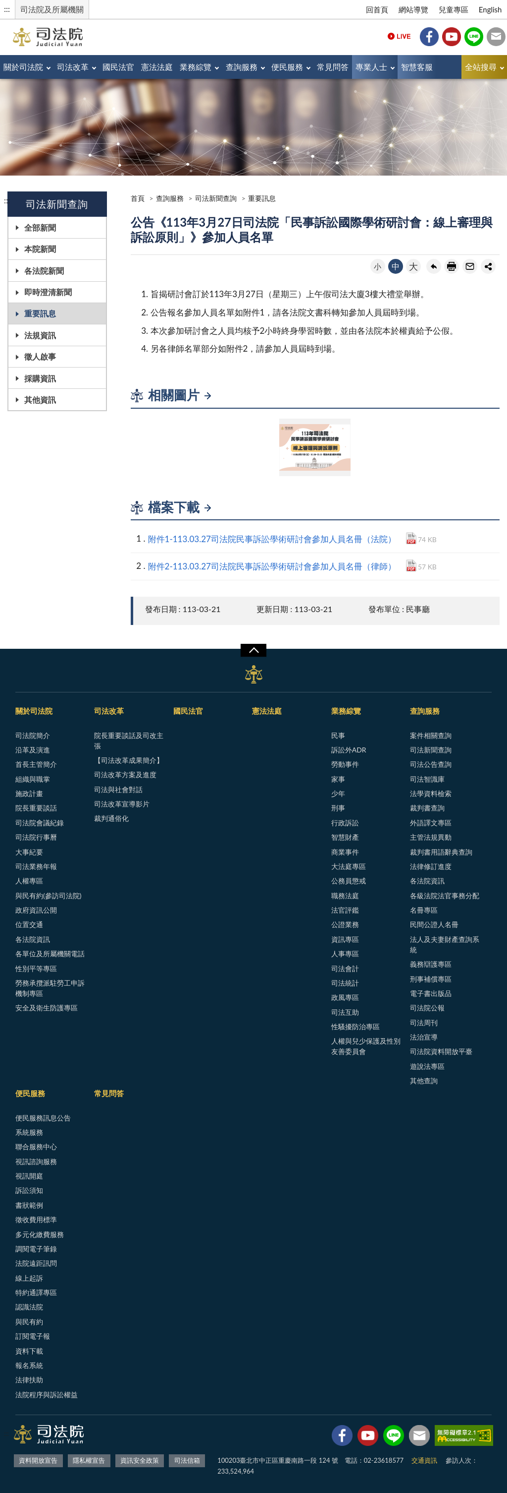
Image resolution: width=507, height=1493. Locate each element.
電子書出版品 (431, 993)
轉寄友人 (469, 266)
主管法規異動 (431, 837)
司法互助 (345, 1012)
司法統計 (345, 983)
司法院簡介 (32, 735)
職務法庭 (345, 895)
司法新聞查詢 (216, 198)
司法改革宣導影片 (122, 804)
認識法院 (29, 1307)
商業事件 (345, 852)
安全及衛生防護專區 (46, 1007)
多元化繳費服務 (39, 1234)
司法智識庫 (427, 779)
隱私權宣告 (89, 1460)
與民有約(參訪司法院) (48, 895)
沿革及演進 (32, 750)
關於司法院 (23, 66)
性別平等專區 (36, 968)
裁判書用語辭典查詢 (441, 852)
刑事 (338, 808)
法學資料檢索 (431, 793)
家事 (338, 779)
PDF (411, 538)
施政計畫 (29, 793)
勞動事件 (345, 764)
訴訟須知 (29, 1190)
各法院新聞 (44, 270)
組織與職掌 (32, 779)
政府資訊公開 (36, 910)
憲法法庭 (157, 66)
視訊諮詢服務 (36, 1161)
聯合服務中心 (36, 1146)
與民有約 (29, 1321)
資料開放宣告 (38, 1460)
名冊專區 (424, 910)
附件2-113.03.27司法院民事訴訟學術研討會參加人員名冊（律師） (272, 566)
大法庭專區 (348, 866)
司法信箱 (496, 36)
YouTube (451, 36)
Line (473, 36)
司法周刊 (424, 1022)
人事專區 (345, 953)
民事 (338, 735)
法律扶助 (29, 1379)
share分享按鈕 (488, 266)
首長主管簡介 (36, 764)
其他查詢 (424, 1080)
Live (399, 36)
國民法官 (118, 66)
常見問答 (333, 66)
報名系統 (29, 1365)
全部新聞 (40, 227)
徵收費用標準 (36, 1219)
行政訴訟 (345, 822)
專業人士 (371, 66)
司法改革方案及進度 (125, 774)
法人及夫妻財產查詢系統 (444, 944)
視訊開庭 (29, 1176)
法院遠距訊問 (36, 1263)
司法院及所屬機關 (52, 9)
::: (7, 8)
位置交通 (29, 924)
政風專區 (345, 997)
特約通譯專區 (36, 1292)
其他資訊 (40, 399)
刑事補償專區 (431, 979)
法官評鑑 (345, 910)
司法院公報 (427, 1007)
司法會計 (345, 968)
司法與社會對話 (118, 789)
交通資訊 (424, 1460)
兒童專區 (453, 9)
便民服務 (287, 66)
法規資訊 (40, 335)
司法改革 (73, 66)
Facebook (429, 36)
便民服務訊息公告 (43, 1118)
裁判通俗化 (111, 818)
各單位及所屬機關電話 (50, 953)
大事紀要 (29, 852)
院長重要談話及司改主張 (128, 740)
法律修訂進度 (431, 866)
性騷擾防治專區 (355, 1026)
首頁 (138, 198)
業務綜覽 (195, 66)
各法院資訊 (32, 939)
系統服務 (29, 1132)
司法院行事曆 (36, 837)
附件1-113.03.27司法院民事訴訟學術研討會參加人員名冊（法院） (272, 539)
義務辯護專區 (431, 964)
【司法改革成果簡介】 (128, 760)
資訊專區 (345, 939)
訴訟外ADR (348, 750)
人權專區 (29, 880)
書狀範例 (29, 1205)
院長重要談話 (36, 808)
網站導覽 (413, 9)
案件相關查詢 (431, 735)
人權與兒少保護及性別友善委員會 (366, 1046)
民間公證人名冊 (434, 924)
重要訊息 (40, 313)
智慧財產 (345, 837)
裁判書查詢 (427, 808)
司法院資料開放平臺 (441, 1051)
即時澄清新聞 (48, 292)
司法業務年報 (36, 866)
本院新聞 (40, 248)
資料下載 (29, 1351)
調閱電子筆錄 (36, 1248)
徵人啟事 (40, 356)
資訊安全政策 (139, 1460)
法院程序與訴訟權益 (46, 1394)
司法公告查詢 (431, 764)
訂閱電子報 (32, 1336)
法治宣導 (424, 1037)
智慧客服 (417, 66)
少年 (338, 793)
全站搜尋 (481, 66)
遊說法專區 (427, 1066)
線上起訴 (29, 1278)
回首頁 (377, 9)
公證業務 (345, 924)
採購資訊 (40, 378)
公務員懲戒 (348, 880)
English (490, 9)
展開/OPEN (253, 650)
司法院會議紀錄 (39, 822)
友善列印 (451, 266)
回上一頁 (433, 266)
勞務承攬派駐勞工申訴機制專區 (50, 988)
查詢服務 (241, 66)
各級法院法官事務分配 (444, 895)
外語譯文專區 (431, 822)
